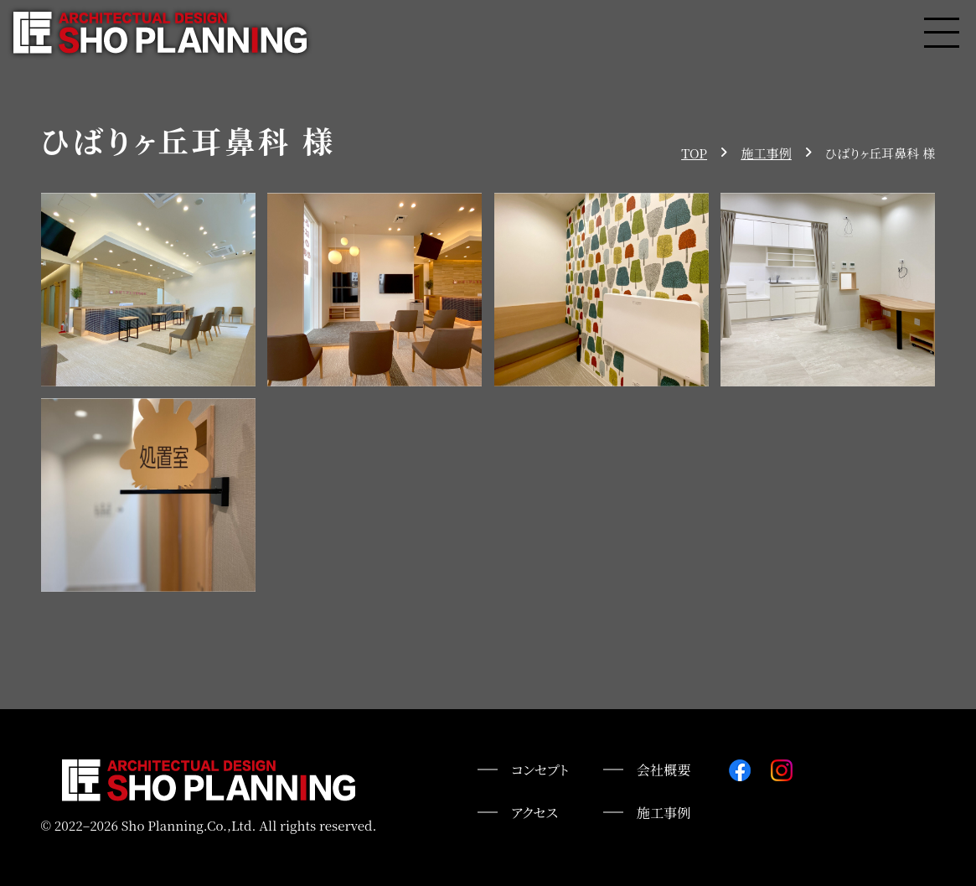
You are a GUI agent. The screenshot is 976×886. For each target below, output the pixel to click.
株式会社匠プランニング (160, 33)
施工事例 (663, 812)
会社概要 (663, 769)
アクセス (534, 812)
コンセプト (540, 769)
